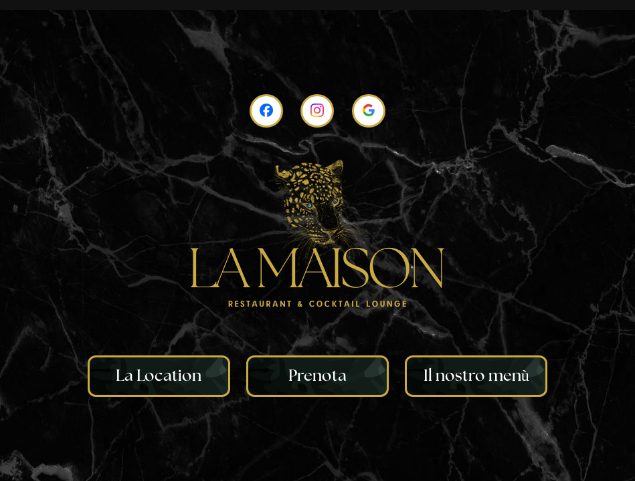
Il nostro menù (476, 376)
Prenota (317, 376)
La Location (158, 376)
